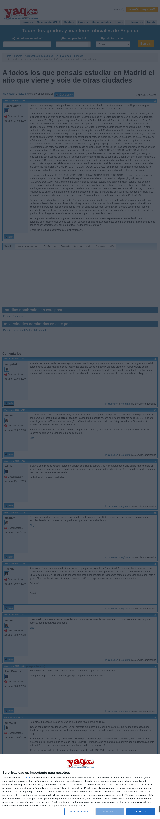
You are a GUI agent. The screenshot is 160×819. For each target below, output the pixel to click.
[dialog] (80, 787)
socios (27, 777)
